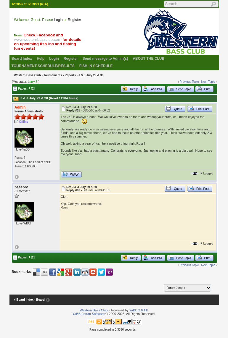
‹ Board (39, 299)
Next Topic (208, 81)
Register (74, 20)
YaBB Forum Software (89, 314)
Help (40, 58)
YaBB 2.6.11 (138, 310)
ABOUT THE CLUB (148, 58)
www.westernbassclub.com (37, 39)
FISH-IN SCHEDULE (96, 66)
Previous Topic (189, 81)
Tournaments (53, 75)
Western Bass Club (27, 75)
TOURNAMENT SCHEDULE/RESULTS (43, 66)
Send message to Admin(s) (105, 58)
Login (58, 20)
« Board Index (23, 299)
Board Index (22, 58)
